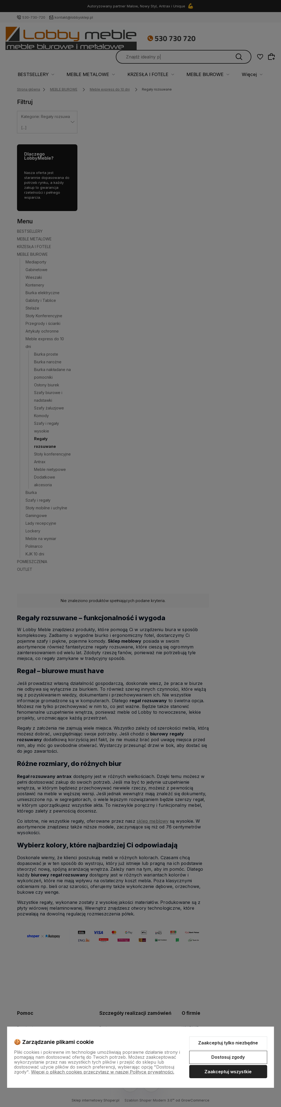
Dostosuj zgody (228, 1057)
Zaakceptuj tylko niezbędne (228, 1043)
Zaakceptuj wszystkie (228, 1071)
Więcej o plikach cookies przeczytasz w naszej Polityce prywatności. (102, 1072)
